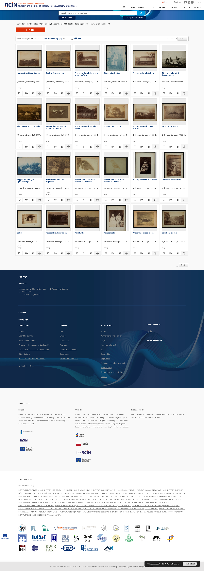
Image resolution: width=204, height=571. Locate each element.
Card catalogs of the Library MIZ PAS (34, 349)
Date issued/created (68, 349)
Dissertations (24, 354)
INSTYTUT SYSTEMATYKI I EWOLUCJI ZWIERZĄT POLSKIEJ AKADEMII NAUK (103, 506)
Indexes (174, 7)
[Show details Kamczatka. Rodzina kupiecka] (68, 200)
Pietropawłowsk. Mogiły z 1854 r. (86, 127)
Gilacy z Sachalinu (112, 73)
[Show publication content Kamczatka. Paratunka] (61, 253)
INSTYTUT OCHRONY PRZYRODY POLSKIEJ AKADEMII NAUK (141, 502)
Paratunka (79, 233)
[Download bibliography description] (26, 93)
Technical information (110, 345)
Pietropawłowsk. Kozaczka (145, 179)
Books (21, 331)
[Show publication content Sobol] (32, 253)
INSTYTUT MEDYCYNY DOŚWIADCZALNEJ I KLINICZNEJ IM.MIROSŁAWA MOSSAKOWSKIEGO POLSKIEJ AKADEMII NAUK (75, 502)
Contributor (64, 340)
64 (40, 38)
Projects (104, 340)
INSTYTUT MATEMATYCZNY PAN (30, 490)
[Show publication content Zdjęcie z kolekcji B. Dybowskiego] (177, 93)
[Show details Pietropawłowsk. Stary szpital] (155, 146)
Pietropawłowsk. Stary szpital (143, 127)
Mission (104, 331)
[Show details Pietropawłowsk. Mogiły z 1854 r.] (97, 146)
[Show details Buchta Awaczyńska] (68, 93)
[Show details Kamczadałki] (126, 253)
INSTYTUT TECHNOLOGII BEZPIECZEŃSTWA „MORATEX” (39, 515)
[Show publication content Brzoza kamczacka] (119, 146)
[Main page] (124, 7)
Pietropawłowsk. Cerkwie (28, 126)
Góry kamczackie (169, 233)
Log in (149, 331)
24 (32, 38)
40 (36, 38)
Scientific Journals (26, 336)
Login (199, 2)
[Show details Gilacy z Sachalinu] (126, 93)
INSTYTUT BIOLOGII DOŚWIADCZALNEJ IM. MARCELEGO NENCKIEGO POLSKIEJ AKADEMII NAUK (63, 493)
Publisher (63, 345)
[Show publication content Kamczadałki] (119, 253)
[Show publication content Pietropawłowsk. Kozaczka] (148, 200)
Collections (158, 7)
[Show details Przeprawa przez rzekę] (155, 253)
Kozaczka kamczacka (171, 179)
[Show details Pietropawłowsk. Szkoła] (155, 93)
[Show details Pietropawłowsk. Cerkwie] (39, 146)
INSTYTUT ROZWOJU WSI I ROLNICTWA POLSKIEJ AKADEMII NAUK (63, 512)
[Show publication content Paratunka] (90, 253)
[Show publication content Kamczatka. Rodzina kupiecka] (61, 200)
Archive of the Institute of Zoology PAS (34, 345)
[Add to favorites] (19, 93)
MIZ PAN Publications (27, 340)
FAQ (102, 349)
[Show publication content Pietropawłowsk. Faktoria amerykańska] (90, 93)
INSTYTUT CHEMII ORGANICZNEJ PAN (119, 496)
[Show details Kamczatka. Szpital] (183, 146)
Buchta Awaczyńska (55, 73)
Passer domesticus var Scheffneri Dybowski (56, 127)
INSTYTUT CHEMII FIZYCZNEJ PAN (91, 496)
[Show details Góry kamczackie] (183, 253)
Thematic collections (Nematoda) (32, 358)
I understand (190, 564)
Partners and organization (111, 336)
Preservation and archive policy (114, 363)
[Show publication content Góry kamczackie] (177, 253)
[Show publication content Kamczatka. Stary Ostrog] (32, 93)
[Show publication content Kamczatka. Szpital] (177, 146)
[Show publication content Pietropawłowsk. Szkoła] (148, 93)
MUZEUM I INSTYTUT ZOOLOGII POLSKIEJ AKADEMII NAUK (154, 506)
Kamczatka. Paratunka (56, 233)
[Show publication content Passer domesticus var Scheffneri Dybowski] (61, 146)
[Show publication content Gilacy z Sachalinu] (119, 93)
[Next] (182, 39)
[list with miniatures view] (75, 38)
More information (173, 564)
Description (64, 354)
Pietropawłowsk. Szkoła (143, 73)
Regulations (105, 358)
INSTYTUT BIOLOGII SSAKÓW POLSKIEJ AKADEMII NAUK (120, 493)
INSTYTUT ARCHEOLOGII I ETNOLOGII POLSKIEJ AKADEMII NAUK (68, 490)
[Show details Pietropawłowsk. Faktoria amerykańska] (97, 93)
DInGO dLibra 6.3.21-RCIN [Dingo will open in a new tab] (78, 566)
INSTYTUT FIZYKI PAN (175, 512)
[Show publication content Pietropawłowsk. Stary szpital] (148, 146)
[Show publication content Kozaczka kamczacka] (177, 200)
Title (61, 331)
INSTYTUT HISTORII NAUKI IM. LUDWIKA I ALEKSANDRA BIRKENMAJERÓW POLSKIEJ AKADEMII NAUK (121, 509)
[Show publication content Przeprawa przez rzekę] (148, 253)
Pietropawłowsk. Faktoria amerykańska (86, 74)
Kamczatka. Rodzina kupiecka (55, 180)
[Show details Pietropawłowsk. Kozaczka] (155, 200)
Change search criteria (134, 18)
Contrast (177, 2)
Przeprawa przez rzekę (143, 233)
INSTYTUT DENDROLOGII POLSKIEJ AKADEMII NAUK (153, 496)
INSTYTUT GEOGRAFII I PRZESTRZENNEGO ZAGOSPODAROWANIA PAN (67, 499)
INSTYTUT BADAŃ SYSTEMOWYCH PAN (151, 490)
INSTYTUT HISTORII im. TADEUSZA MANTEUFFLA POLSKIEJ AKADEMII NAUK (123, 499)
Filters (30, 29)
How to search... (67, 18)
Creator (63, 336)
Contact (104, 376)
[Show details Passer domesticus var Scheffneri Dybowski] (68, 146)
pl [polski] (167, 2)
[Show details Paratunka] (97, 253)
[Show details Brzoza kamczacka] (126, 146)
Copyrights (105, 354)
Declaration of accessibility (112, 372)
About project (138, 7)
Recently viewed (192, 7)
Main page (23, 319)
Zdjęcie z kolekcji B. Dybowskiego (170, 74)
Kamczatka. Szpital (170, 126)
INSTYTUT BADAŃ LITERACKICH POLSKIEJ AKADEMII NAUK (114, 490)
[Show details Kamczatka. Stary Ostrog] (39, 93)
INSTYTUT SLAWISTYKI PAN (65, 506)
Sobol (19, 233)
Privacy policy (106, 367)
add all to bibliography (54, 38)
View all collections (26, 366)
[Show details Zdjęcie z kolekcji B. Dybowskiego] (183, 93)
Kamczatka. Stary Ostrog (28, 73)
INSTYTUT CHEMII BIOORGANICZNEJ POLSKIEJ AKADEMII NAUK (55, 496)
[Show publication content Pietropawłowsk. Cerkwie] (32, 146)
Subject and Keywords (69, 358)
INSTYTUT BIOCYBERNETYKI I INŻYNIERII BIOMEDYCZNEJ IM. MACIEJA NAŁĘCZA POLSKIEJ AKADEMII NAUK (127, 512)
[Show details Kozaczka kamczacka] (183, 200)
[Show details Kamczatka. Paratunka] (68, 253)
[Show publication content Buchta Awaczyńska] (61, 93)
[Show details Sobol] (39, 253)
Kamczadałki (109, 233)
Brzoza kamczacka (112, 126)
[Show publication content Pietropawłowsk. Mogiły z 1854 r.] (90, 146)
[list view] (79, 38)
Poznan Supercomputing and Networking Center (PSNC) (131, 566)
